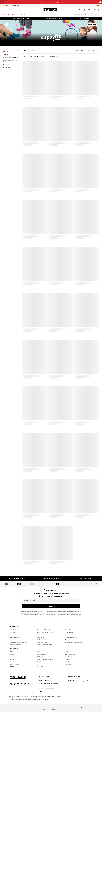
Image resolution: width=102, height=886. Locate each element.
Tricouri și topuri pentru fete (44, 634)
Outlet (5, 5)
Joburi (26, 707)
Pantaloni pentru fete (71, 637)
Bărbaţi (11, 9)
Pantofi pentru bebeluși (43, 639)
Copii (18, 9)
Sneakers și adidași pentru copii (45, 630)
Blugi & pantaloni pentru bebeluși (18, 642)
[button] (79, 50)
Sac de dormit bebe (70, 634)
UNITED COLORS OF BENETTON (45, 659)
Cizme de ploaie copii (15, 630)
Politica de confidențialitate (38, 707)
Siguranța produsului (85, 707)
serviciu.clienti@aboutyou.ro (36, 614)
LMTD (38, 651)
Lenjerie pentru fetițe (15, 634)
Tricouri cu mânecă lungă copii (45, 644)
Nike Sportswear (41, 654)
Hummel (67, 659)
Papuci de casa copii (15, 639)
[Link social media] (11, 684)
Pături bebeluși (69, 632)
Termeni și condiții (53, 707)
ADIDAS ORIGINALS (14, 664)
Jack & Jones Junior (70, 654)
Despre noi (14, 707)
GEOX (11, 651)
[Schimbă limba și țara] (97, 5)
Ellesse (39, 661)
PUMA (11, 656)
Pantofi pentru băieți (42, 642)
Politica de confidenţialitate (28, 613)
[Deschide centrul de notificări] (89, 9)
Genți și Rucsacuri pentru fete (45, 632)
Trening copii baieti (70, 639)
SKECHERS (40, 656)
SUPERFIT (67, 661)
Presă (21, 707)
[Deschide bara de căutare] (75, 14)
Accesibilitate (73, 707)
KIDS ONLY (12, 654)
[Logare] (84, 10)
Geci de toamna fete (70, 630)
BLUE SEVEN (13, 659)
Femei (5, 9)
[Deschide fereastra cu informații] (100, 2)
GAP (38, 664)
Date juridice (64, 707)
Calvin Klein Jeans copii (71, 656)
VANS (66, 651)
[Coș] (98, 10)
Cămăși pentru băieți (15, 644)
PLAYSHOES (68, 664)
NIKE (11, 661)
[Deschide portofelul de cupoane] (79, 10)
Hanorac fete (40, 637)
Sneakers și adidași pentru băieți (73, 642)
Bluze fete (12, 632)
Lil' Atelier (12, 666)
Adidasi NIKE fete (14, 637)
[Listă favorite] (94, 10)
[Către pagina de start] (50, 9)
